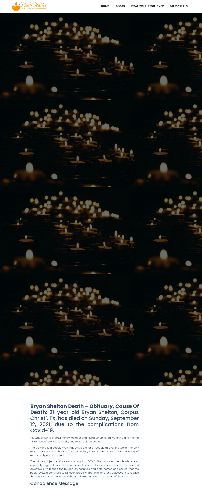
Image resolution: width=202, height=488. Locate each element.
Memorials (179, 6)
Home (105, 6)
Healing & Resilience (147, 6)
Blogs (120, 6)
